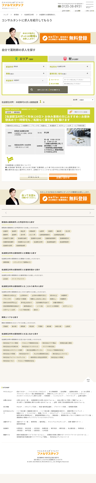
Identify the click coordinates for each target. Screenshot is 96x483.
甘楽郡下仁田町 (8, 238)
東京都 (49, 326)
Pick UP (19, 407)
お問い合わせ (90, 11)
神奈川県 (58, 326)
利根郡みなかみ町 (24, 242)
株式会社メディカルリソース (59, 437)
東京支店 (54, 428)
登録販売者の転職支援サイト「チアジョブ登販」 (32, 437)
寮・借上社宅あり (26, 302)
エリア (24, 59)
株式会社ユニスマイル (60, 354)
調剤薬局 (6, 262)
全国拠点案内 (73, 391)
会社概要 (77, 11)
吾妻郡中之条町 (36, 238)
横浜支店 (62, 428)
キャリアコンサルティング (57, 422)
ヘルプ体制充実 (24, 310)
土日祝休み (24, 295)
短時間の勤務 (73, 407)
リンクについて (58, 396)
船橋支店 (45, 428)
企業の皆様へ (66, 11)
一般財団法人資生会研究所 (38, 357)
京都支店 (81, 428)
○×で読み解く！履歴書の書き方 (27, 411)
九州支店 (45, 430)
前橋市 (5, 231)
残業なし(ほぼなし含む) (38, 299)
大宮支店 (37, 428)
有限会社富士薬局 (66, 343)
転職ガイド (20, 413)
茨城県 (5, 326)
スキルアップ (54, 413)
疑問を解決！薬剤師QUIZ (24, 415)
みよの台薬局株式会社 (41, 354)
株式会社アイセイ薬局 (10, 343)
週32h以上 (53, 295)
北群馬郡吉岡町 (59, 235)
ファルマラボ (31, 413)
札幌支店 (20, 428)
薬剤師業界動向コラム (42, 415)
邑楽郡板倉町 (51, 242)
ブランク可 (7, 299)
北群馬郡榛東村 (45, 235)
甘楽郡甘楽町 (22, 238)
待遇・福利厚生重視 (45, 407)
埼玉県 (31, 326)
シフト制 (40, 306)
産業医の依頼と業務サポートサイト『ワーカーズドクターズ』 (67, 435)
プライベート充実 (60, 407)
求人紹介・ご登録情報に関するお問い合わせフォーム (34, 402)
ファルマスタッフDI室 (68, 413)
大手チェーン (67, 306)
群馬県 (16, 14)
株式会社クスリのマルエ (30, 346)
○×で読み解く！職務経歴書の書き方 (53, 411)
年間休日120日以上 (9, 295)
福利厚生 (42, 422)
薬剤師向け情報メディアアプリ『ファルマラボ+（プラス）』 (35, 417)
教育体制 (34, 422)
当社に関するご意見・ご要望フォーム (69, 400)
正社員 (5, 279)
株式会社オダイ (24, 354)
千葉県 (40, 326)
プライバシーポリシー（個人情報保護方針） (30, 394)
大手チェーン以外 (9, 310)
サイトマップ (70, 396)
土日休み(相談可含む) (39, 295)
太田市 (42, 231)
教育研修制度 (21, 424)
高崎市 (14, 231)
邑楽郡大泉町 (7, 245)
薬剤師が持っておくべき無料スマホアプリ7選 (76, 415)
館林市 (59, 231)
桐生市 (23, 231)
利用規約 (47, 396)
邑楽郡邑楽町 (20, 245)
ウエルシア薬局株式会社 (30, 343)
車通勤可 (63, 299)
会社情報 (63, 391)
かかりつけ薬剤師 (53, 306)
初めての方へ (21, 391)
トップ (5, 14)
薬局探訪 (55, 415)
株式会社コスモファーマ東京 (12, 350)
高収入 (36, 310)
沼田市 (50, 231)
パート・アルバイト (18, 279)
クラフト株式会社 (48, 346)
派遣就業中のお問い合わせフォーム (42, 400)
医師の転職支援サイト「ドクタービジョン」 (31, 435)
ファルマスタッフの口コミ (37, 391)
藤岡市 (5, 235)
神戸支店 (28, 430)
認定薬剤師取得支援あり (11, 306)
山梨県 (68, 326)
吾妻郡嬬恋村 (64, 238)
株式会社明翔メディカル (35, 350)
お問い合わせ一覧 (22, 400)
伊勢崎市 (32, 231)
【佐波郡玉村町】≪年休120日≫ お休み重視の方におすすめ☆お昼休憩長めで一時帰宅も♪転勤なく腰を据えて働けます (47, 118)
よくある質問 (85, 391)
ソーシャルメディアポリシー (77, 394)
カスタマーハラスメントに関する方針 (29, 396)
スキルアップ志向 (30, 407)
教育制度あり (28, 306)
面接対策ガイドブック (74, 411)
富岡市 (14, 235)
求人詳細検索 (53, 391)
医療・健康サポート (74, 422)
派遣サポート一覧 (22, 422)
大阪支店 (20, 430)
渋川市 (68, 231)
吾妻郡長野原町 (50, 238)
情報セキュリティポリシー (56, 394)
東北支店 (28, 428)
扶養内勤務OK (58, 302)
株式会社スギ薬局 (9, 354)
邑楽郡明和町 (64, 242)
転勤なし (53, 299)
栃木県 (14, 326)
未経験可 (64, 295)
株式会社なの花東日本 (10, 346)
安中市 (23, 235)
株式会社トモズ (8, 361)
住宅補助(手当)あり (42, 302)
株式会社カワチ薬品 (49, 343)
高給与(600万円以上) (10, 302)
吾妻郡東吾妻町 (8, 242)
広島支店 (37, 430)
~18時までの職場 (20, 299)
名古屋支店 (71, 428)
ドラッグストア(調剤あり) (22, 262)
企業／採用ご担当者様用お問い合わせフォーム (69, 402)
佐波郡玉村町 (29, 14)
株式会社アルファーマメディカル (14, 357)
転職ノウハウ (42, 413)
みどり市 (32, 235)
